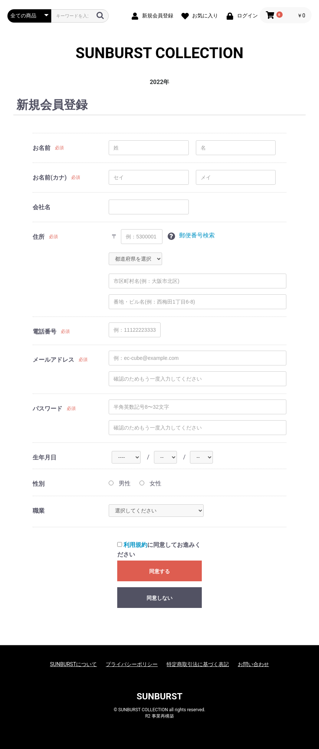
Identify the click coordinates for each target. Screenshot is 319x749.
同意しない (159, 598)
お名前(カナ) (49, 177)
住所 (39, 236)
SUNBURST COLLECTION (159, 53)
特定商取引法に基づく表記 (198, 664)
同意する (159, 571)
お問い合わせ (253, 664)
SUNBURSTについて (73, 664)
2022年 (160, 82)
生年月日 (44, 457)
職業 (39, 510)
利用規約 (135, 544)
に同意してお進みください (159, 549)
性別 (39, 483)
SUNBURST (159, 696)
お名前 (41, 147)
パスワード (47, 408)
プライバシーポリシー (132, 664)
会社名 (41, 207)
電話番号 (44, 331)
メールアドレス (53, 359)
